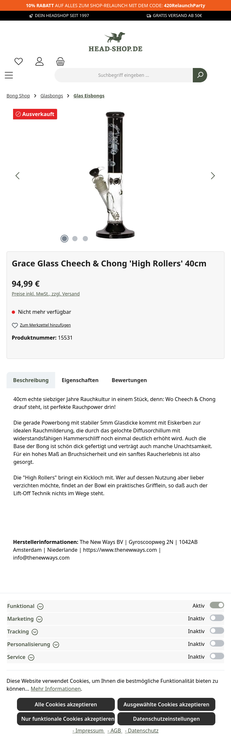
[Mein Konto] (39, 61)
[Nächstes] (213, 175)
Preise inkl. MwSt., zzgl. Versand (46, 294)
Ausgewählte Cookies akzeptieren (166, 704)
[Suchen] (200, 75)
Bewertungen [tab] (129, 380)
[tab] (31, 380)
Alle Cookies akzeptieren (66, 704)
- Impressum (88, 730)
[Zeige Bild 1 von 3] (64, 238)
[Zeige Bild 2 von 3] (74, 238)
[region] (115, 176)
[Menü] (9, 75)
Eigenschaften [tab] (80, 380)
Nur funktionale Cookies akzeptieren (68, 718)
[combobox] (123, 75)
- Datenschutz (142, 730)
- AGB (114, 730)
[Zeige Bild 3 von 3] (85, 238)
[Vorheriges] (18, 175)
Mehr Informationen (56, 688)
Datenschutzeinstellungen (166, 718)
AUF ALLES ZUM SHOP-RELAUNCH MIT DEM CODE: (115, 5)
